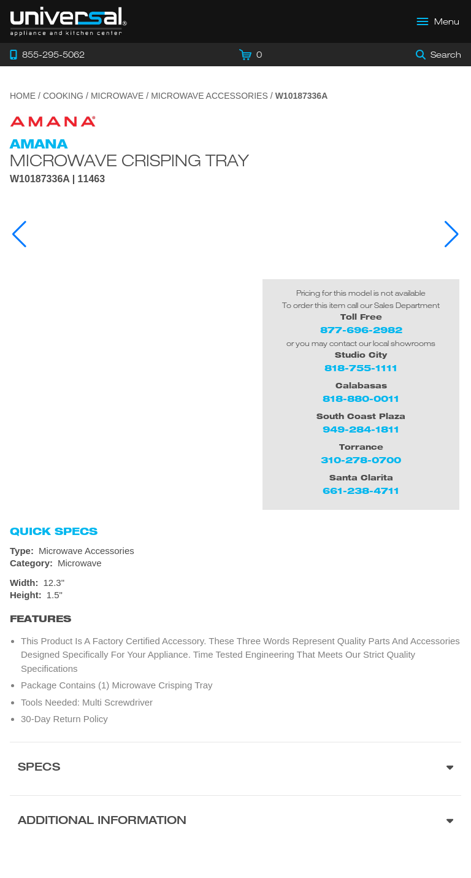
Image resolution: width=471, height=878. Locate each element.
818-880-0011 (361, 398)
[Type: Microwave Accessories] (235, 551)
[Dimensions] (235, 589)
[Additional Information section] (235, 822)
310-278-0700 (361, 460)
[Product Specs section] (235, 768)
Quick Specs (54, 531)
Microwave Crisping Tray (129, 160)
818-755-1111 (360, 368)
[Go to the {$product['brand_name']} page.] (53, 120)
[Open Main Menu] (438, 21)
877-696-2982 (361, 330)
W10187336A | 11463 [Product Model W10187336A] (57, 179)
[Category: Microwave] (235, 563)
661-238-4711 (361, 490)
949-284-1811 (361, 429)
